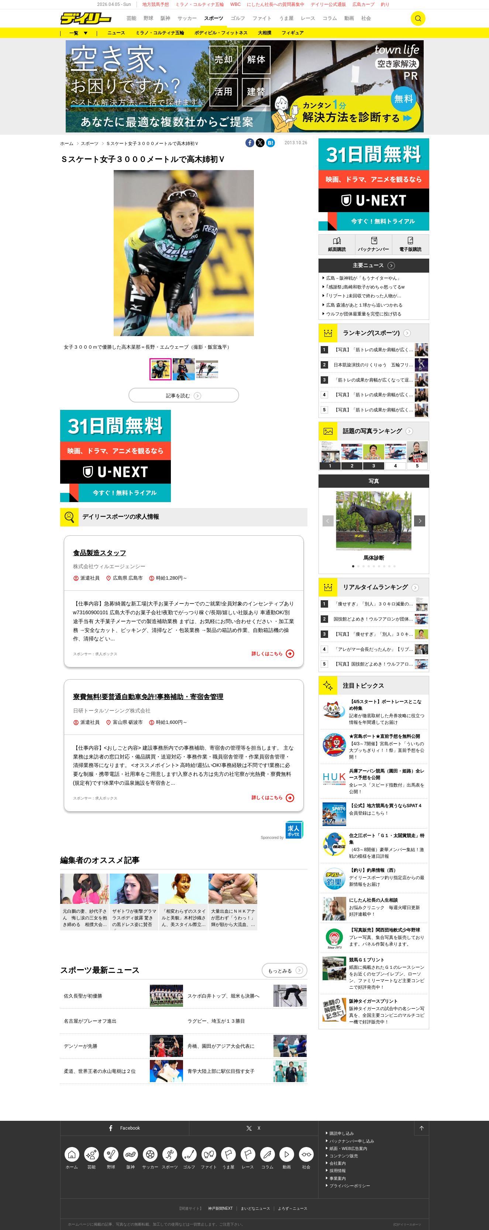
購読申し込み (342, 1133)
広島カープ (363, 4)
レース (308, 18)
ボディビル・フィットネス (221, 32)
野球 (148, 18)
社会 (366, 18)
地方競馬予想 (155, 4)
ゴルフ (238, 18)
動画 (349, 18)
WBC (235, 4)
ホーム (66, 143)
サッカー (187, 18)
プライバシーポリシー (350, 1186)
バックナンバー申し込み (352, 1141)
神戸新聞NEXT (220, 1208)
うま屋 (286, 18)
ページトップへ (421, 1128)
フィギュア (293, 32)
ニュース (116, 32)
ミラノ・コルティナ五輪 (199, 4)
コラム (330, 18)
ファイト (262, 18)
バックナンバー (373, 249)
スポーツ (213, 18)
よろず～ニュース (292, 1208)
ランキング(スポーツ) (371, 333)
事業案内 (338, 1178)
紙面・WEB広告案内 (348, 1148)
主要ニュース (368, 265)
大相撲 (264, 32)
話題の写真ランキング (372, 431)
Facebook (130, 1128)
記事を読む (178, 395)
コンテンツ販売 (344, 1156)
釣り (385, 4)
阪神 (165, 18)
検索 (418, 18)
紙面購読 (337, 249)
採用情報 (338, 1170)
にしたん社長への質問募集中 (275, 4)
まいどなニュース (255, 1208)
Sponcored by (282, 830)
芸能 (131, 18)
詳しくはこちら (273, 653)
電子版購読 (410, 249)
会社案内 (338, 1163)
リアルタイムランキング (375, 587)
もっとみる (280, 971)
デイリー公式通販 (328, 4)
